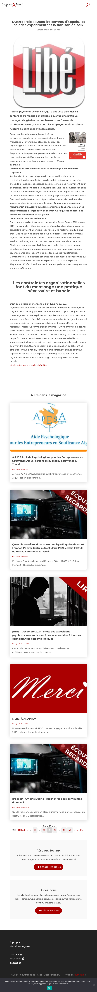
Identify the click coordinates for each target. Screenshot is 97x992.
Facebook (15, 958)
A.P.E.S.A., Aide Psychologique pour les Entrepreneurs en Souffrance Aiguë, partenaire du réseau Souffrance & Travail (47, 461)
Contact (14, 954)
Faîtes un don (50, 910)
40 (69, 830)
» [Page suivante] (77, 830)
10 (35, 830)
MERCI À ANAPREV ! (24, 718)
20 (44, 830)
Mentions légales (20, 946)
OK (49, 988)
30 (64, 830)
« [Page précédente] (27, 830)
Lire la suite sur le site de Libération (29, 365)
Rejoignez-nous (50, 867)
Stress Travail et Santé (48, 29)
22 (55, 830)
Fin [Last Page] (82, 830)
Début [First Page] (21, 830)
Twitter (14, 962)
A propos (15, 942)
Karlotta (79, 975)
